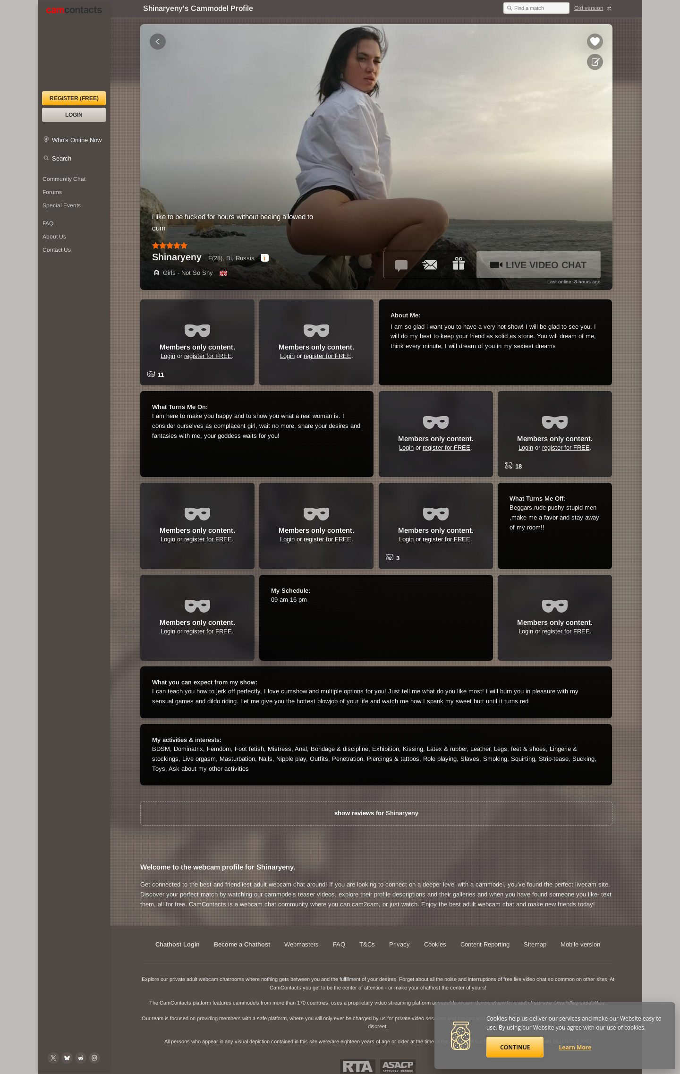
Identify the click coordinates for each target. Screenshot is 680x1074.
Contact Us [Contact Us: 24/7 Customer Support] (56, 250)
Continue (515, 1047)
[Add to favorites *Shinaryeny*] (595, 42)
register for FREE (208, 355)
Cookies (435, 944)
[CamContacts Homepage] (74, 47)
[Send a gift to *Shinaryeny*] (458, 264)
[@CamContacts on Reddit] (80, 1058)
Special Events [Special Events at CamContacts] (61, 205)
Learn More (575, 1047)
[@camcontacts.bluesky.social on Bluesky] (67, 1058)
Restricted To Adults (357, 1066)
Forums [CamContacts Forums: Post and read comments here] (52, 192)
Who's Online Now (77, 140)
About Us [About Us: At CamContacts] (54, 236)
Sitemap (535, 944)
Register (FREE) (74, 98)
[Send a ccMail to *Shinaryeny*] (430, 264)
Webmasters (301, 944)
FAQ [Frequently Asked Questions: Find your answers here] (47, 223)
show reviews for (376, 813)
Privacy (399, 944)
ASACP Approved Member (398, 1066)
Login (74, 114)
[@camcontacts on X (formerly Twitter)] (53, 1058)
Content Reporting (485, 944)
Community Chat (63, 179)
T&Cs (367, 944)
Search (61, 158)
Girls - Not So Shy (182, 272)
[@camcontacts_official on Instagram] (94, 1058)
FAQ (339, 944)
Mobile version (580, 944)
